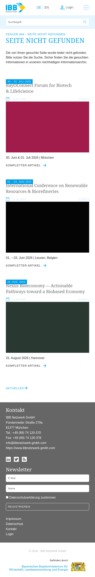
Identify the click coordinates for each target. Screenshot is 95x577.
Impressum (13, 518)
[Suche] (43, 22)
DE (39, 7)
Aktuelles (15, 388)
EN (47, 7)
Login (9, 534)
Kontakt (11, 529)
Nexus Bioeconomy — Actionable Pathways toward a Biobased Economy (45, 288)
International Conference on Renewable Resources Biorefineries (47, 188)
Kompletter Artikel (26, 165)
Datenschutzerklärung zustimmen (32, 497)
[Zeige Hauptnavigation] (86, 8)
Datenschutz (14, 524)
